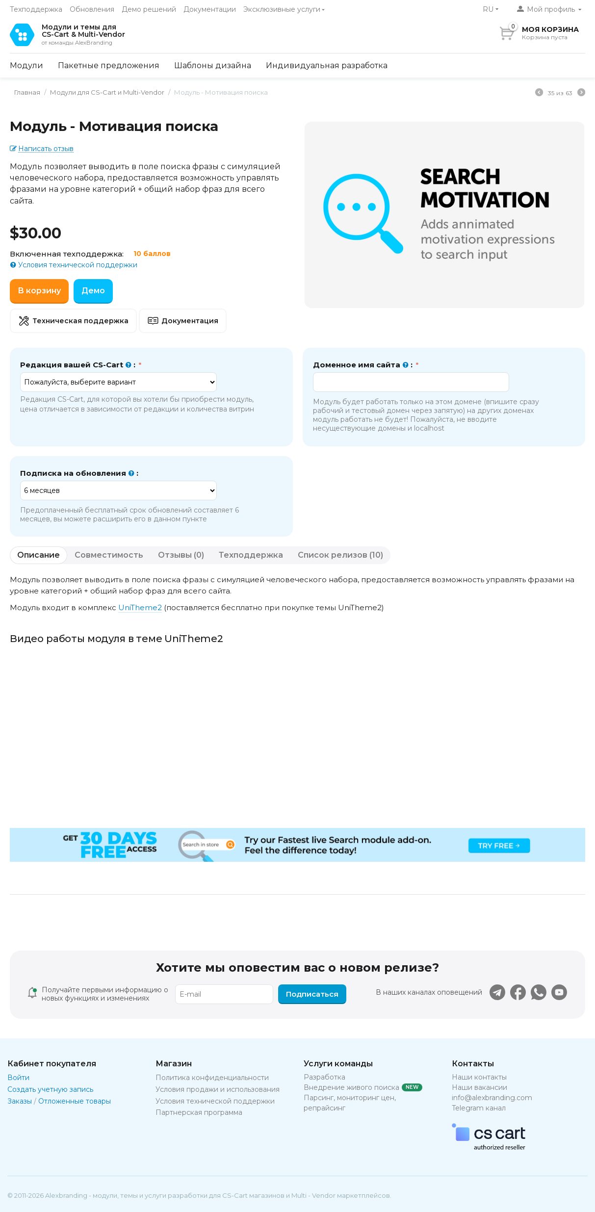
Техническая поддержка (73, 321)
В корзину (39, 290)
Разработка (324, 1077)
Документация (182, 321)
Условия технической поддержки (76, 264)
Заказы (19, 1101)
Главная (24, 92)
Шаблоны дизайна (212, 65)
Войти (18, 1077)
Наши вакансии (479, 1087)
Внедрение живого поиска (351, 1087)
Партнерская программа (198, 1112)
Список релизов (340, 555)
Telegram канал (479, 1108)
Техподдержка (36, 9)
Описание (38, 555)
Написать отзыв (46, 149)
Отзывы (181, 555)
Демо (93, 290)
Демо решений (149, 9)
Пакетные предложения (108, 65)
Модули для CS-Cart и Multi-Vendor (104, 92)
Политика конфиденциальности (212, 1077)
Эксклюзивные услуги (281, 9)
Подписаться (312, 994)
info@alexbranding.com (492, 1097)
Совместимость (109, 555)
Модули (26, 65)
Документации (209, 9)
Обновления (92, 9)
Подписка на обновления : (79, 473)
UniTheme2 (140, 607)
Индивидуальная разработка (327, 65)
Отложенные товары (74, 1101)
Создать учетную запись (50, 1089)
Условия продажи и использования (217, 1089)
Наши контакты (479, 1077)
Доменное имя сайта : (363, 365)
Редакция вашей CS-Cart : (78, 365)
